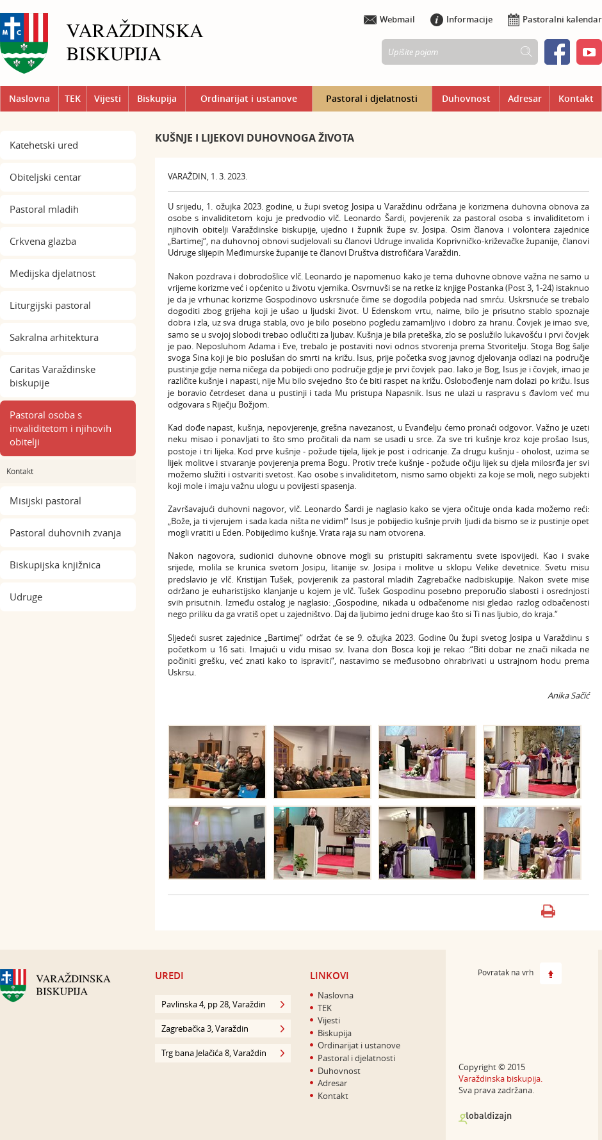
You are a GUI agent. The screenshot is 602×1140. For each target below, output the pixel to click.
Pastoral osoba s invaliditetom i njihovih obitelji (60, 428)
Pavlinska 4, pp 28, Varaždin (222, 1004)
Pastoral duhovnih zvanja (65, 532)
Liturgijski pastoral (50, 305)
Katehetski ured (44, 144)
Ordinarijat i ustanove (248, 98)
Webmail (389, 19)
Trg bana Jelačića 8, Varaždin (222, 1053)
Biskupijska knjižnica (55, 564)
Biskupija (157, 98)
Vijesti (107, 98)
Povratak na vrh (520, 973)
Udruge (26, 596)
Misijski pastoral (45, 500)
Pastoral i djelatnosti (372, 98)
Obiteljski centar (45, 176)
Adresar (525, 98)
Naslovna (29, 98)
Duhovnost (466, 98)
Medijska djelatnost (52, 273)
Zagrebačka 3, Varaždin (222, 1028)
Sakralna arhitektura (54, 337)
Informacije (461, 19)
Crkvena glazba (43, 241)
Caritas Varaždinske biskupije (52, 376)
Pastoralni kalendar (555, 19)
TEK (73, 98)
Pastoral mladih (44, 208)
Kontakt (576, 98)
